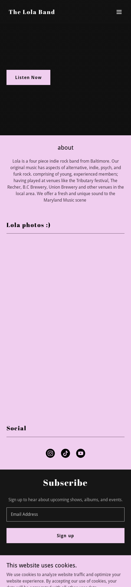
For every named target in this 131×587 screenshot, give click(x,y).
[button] (119, 11)
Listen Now (28, 77)
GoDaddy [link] (76, 575)
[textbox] (65, 514)
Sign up (65, 535)
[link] (32, 12)
